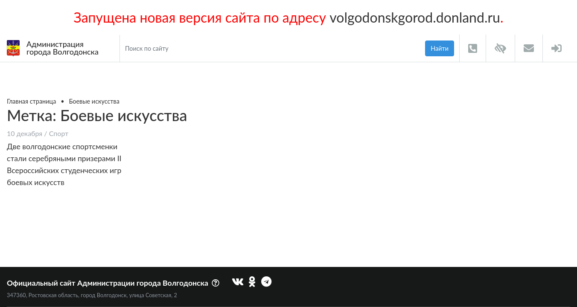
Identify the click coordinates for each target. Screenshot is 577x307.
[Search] (271, 48)
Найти (440, 48)
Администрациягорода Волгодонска (53, 48)
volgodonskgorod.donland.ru (414, 17)
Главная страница (31, 101)
